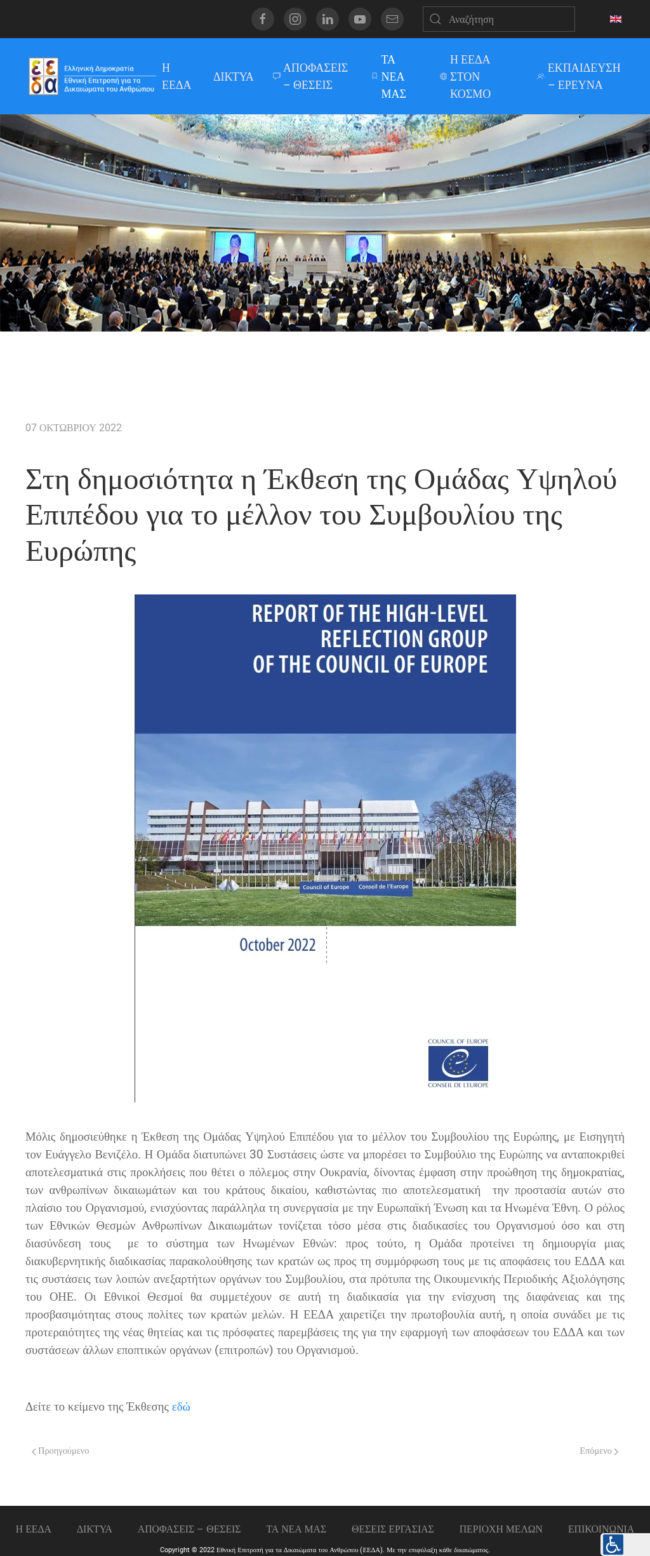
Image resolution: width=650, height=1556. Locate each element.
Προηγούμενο (60, 1450)
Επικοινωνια (601, 1529)
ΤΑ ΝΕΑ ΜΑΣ (388, 76)
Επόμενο (599, 1450)
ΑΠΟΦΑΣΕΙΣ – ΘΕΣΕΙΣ (310, 76)
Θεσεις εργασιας (393, 1529)
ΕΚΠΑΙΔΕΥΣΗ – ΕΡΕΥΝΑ (578, 76)
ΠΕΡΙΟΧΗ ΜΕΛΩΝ (501, 1529)
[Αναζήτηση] (499, 19)
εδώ (181, 1407)
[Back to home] (91, 76)
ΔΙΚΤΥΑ (233, 76)
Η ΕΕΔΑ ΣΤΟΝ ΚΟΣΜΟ (465, 76)
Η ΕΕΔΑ (175, 76)
